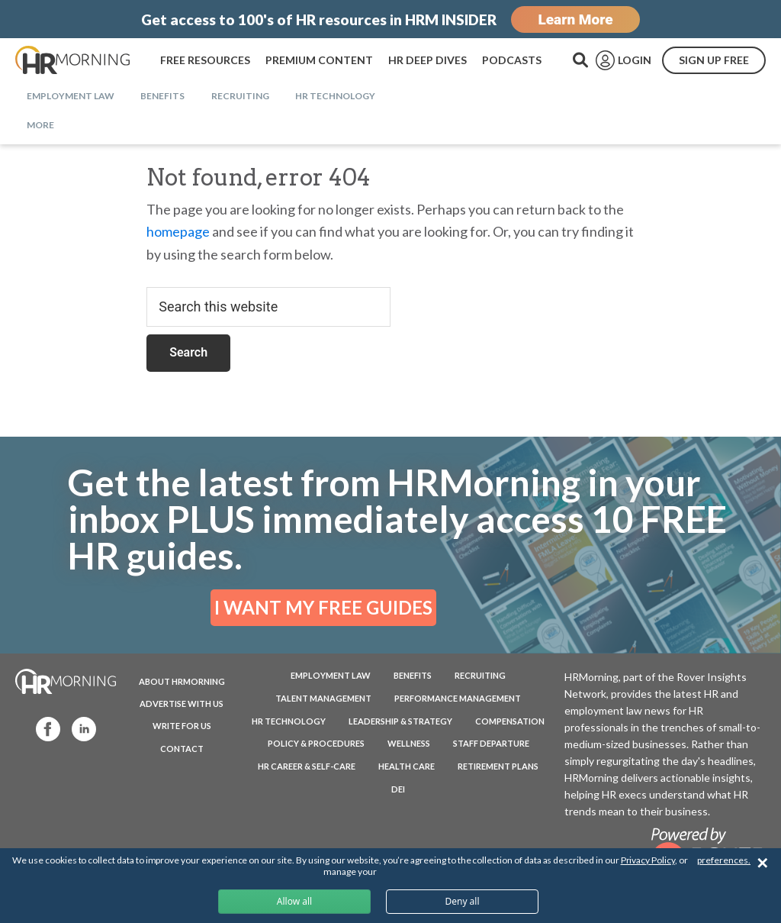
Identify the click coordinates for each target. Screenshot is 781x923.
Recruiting (480, 675)
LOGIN (634, 59)
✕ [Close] (762, 863)
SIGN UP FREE (714, 59)
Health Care (406, 766)
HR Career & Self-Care (306, 766)
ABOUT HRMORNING (182, 681)
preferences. (723, 860)
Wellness (408, 743)
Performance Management (457, 698)
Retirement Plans (498, 766)
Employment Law (331, 675)
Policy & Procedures (316, 743)
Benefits (413, 675)
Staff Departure (491, 743)
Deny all (462, 901)
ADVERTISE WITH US (181, 703)
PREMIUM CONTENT (319, 59)
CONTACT (182, 749)
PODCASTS (512, 59)
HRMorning (72, 60)
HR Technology (289, 721)
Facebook (41, 728)
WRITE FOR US (182, 726)
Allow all (294, 901)
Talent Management (323, 698)
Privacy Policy (648, 860)
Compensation (510, 721)
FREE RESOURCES (205, 59)
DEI (398, 789)
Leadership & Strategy (400, 721)
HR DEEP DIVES (427, 59)
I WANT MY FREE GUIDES (323, 607)
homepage (178, 231)
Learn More (575, 19)
